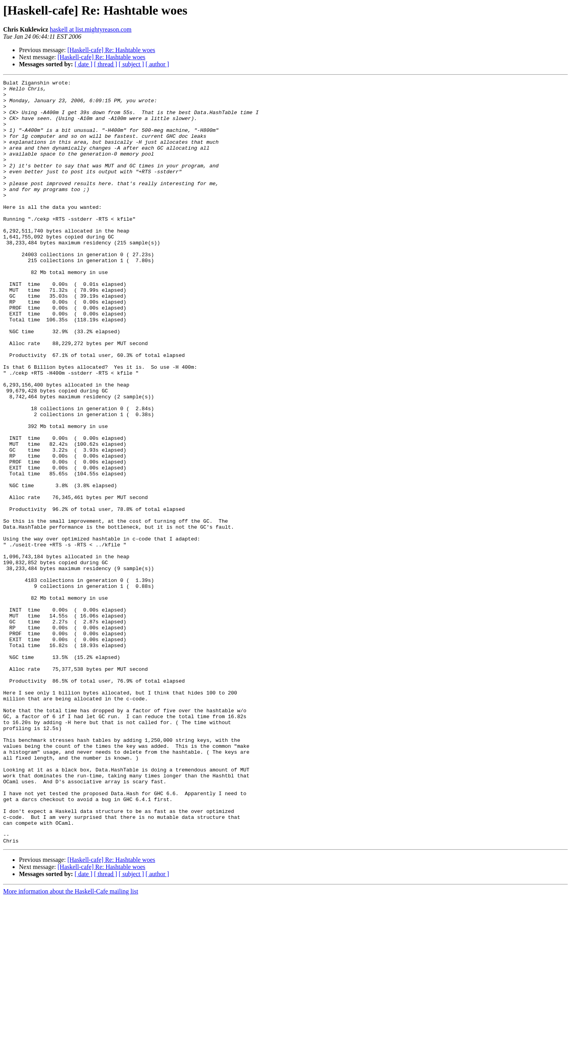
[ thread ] (105, 64)
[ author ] (157, 64)
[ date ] (83, 64)
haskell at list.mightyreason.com (90, 29)
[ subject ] (131, 64)
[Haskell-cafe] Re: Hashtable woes (111, 50)
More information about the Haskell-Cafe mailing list (70, 1044)
